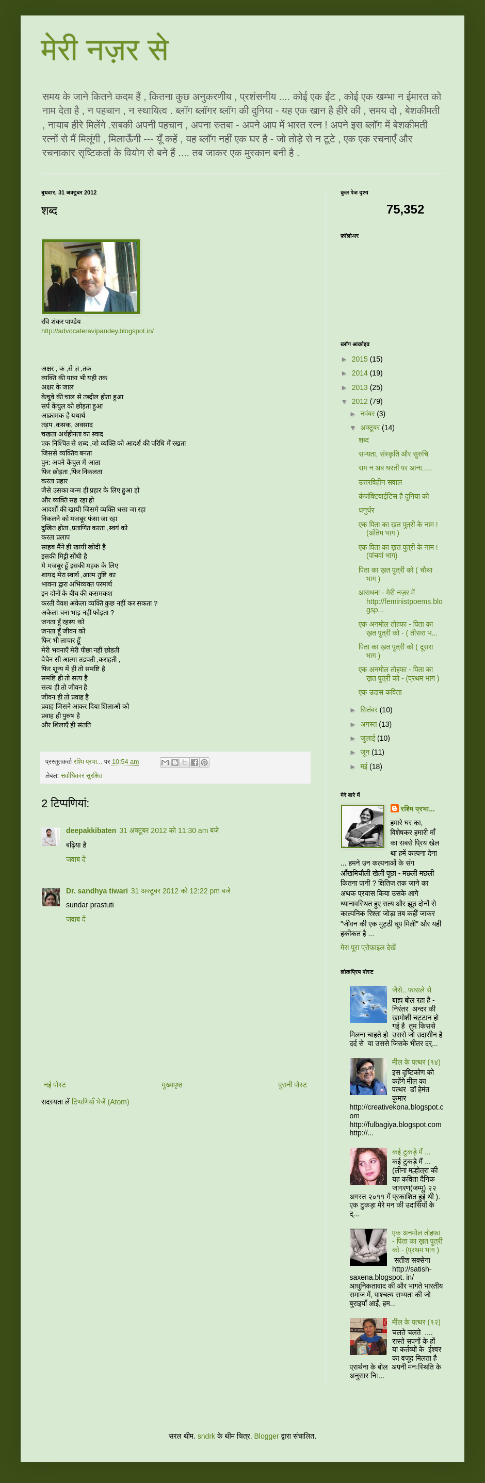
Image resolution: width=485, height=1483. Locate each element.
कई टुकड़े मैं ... (411, 1152)
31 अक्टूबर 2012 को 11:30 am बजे (169, 830)
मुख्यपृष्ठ (172, 1085)
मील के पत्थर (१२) (416, 1322)
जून (365, 752)
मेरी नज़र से (104, 49)
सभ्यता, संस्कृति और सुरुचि (393, 454)
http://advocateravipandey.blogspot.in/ (97, 331)
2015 (361, 359)
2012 (361, 401)
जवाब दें (76, 859)
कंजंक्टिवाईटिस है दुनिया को (394, 496)
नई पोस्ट (55, 1085)
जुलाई (368, 738)
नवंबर (368, 414)
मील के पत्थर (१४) (416, 1062)
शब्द (364, 440)
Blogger (266, 1436)
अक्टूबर (371, 427)
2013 (361, 387)
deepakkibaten (91, 830)
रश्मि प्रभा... (418, 809)
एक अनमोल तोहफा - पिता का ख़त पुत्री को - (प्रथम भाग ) (399, 673)
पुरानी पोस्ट (292, 1085)
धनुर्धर (367, 510)
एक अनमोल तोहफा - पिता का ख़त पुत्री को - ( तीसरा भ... (398, 628)
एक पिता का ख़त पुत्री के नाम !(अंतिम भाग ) (398, 528)
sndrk (206, 1436)
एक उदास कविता (380, 692)
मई (364, 766)
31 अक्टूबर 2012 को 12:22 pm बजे (181, 891)
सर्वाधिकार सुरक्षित (82, 775)
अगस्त (369, 724)
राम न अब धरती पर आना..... (395, 468)
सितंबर (369, 710)
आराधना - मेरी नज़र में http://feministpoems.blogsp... (401, 601)
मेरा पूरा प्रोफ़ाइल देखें (368, 947)
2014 (361, 373)
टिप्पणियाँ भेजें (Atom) (101, 1102)
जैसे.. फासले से (411, 990)
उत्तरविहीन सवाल (380, 482)
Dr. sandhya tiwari (97, 891)
